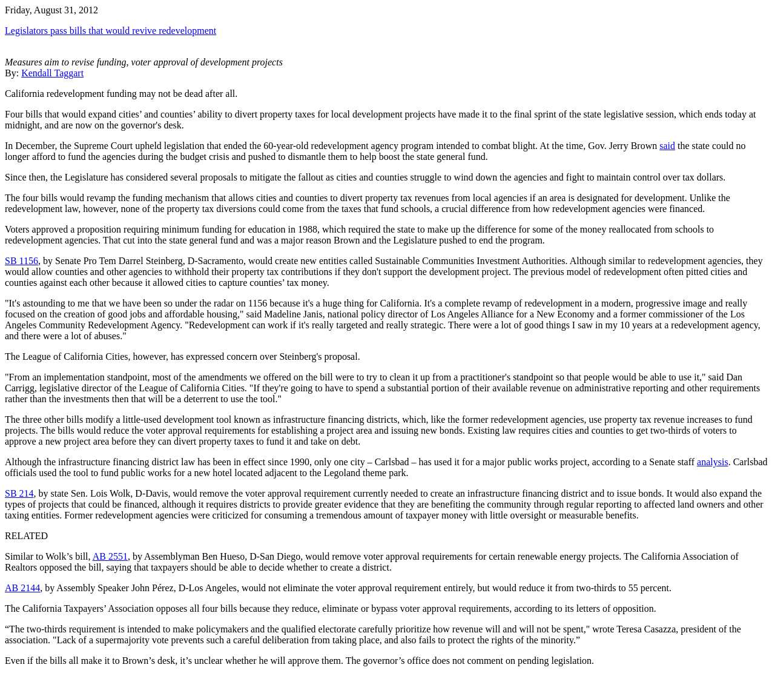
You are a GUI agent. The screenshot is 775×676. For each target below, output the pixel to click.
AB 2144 (22, 588)
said (667, 146)
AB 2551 (110, 556)
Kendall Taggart (52, 73)
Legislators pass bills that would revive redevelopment (110, 30)
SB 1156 (21, 261)
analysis (712, 462)
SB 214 (19, 493)
